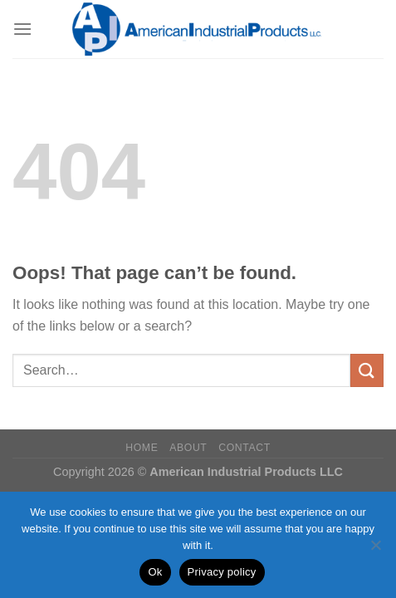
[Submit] (367, 370)
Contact (244, 447)
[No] (375, 550)
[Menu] (22, 28)
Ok (155, 572)
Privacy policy (222, 572)
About (188, 447)
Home (141, 447)
